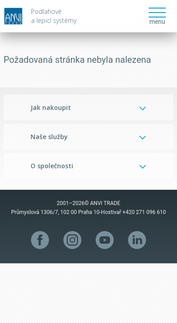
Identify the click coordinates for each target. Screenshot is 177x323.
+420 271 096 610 (144, 212)
